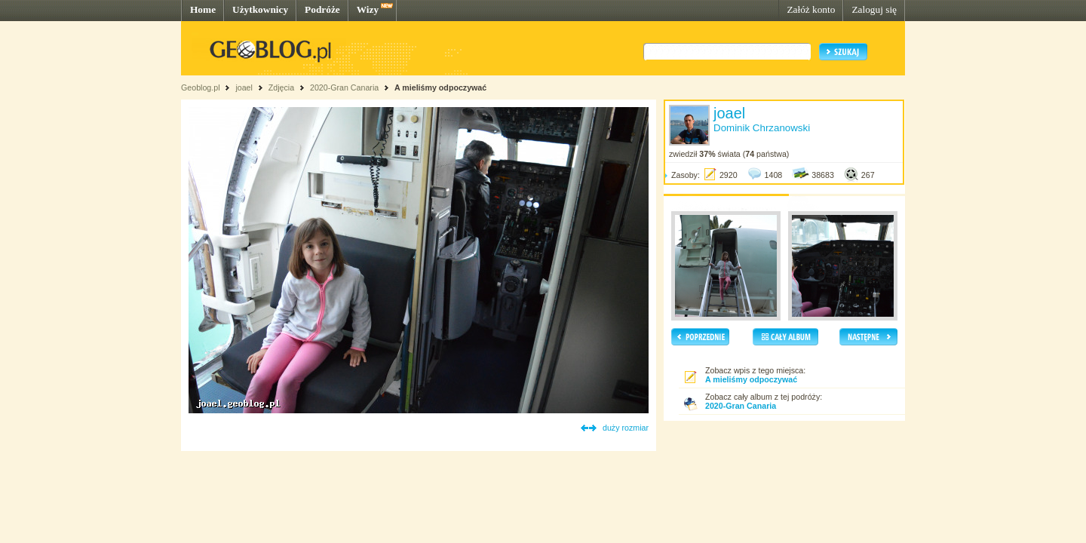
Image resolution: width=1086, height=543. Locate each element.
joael (244, 87)
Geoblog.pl (200, 87)
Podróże (322, 9)
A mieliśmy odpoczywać (440, 87)
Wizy (368, 9)
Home (203, 9)
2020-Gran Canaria (344, 87)
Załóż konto (811, 9)
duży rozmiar (626, 427)
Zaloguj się (874, 9)
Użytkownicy (260, 9)
